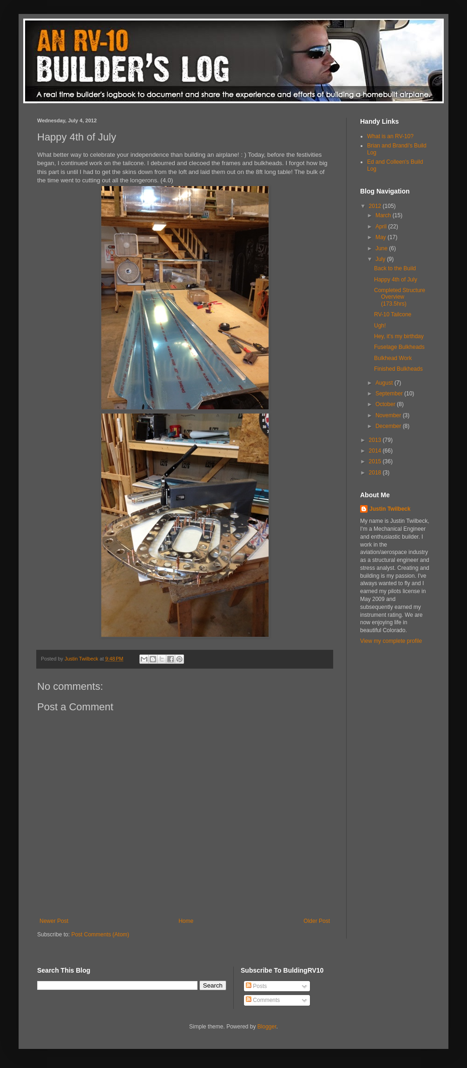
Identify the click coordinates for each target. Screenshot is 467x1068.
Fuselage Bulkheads (399, 347)
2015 (376, 461)
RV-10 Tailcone (392, 314)
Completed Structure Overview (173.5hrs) (399, 297)
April (381, 226)
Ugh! (380, 325)
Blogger (266, 1026)
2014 (376, 450)
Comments (263, 1000)
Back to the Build (395, 268)
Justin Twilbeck (389, 509)
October (386, 404)
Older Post (316, 921)
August (385, 383)
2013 (376, 440)
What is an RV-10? (390, 136)
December (389, 426)
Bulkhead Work (393, 358)
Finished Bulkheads (398, 369)
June (382, 248)
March (384, 215)
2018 (376, 472)
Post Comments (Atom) (100, 934)
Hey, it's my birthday (399, 336)
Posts (256, 986)
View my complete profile (391, 641)
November (389, 415)
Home (185, 921)
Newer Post (53, 921)
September (389, 393)
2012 (376, 206)
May (381, 237)
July (381, 259)
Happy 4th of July (395, 279)
